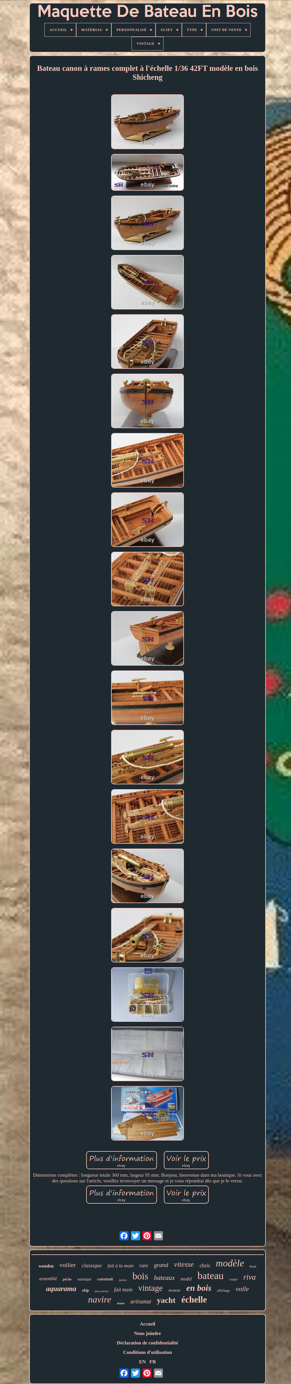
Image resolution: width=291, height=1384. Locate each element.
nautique (84, 1279)
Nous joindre (147, 1333)
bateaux (164, 1277)
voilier (68, 1264)
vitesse (184, 1264)
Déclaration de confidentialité (147, 1343)
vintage (150, 1288)
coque (233, 1279)
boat (253, 1266)
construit (105, 1279)
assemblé (48, 1278)
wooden (46, 1266)
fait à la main (121, 1265)
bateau (210, 1275)
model (186, 1278)
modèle (230, 1263)
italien (123, 1280)
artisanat (140, 1301)
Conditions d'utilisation (147, 1352)
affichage (223, 1291)
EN (142, 1361)
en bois (199, 1288)
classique (92, 1265)
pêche (67, 1279)
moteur (174, 1290)
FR (153, 1361)
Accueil (147, 1324)
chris (205, 1265)
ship (85, 1290)
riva (249, 1277)
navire (99, 1299)
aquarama (61, 1289)
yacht (166, 1300)
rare (143, 1265)
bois (140, 1276)
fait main (123, 1290)
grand (161, 1265)
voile (242, 1289)
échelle (194, 1300)
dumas (121, 1303)
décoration (102, 1291)
